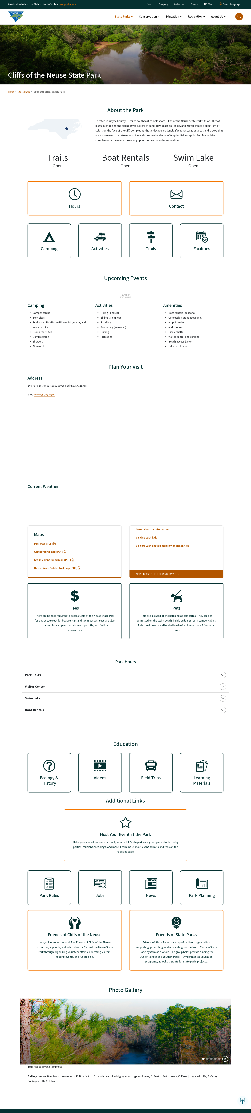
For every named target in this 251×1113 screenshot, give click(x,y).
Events (194, 4)
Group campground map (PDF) (54, 560)
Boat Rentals (34, 710)
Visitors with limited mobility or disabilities (162, 546)
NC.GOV (208, 4)
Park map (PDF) (45, 544)
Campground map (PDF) (50, 552)
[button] (239, 16)
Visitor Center (35, 686)
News (150, 4)
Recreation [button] (195, 16)
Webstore (179, 4)
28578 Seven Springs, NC (92, 504)
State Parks (24, 92)
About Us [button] (217, 16)
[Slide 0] (203, 1059)
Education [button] (172, 16)
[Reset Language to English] (220, 4)
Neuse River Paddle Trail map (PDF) (57, 568)
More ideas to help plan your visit (156, 574)
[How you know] (67, 4)
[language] (231, 4)
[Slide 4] (219, 1059)
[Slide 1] (207, 1059)
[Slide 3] (215, 1059)
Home (11, 92)
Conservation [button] (148, 16)
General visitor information (153, 530)
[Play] (225, 1059)
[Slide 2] (211, 1059)
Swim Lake (32, 698)
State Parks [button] (122, 16)
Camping (163, 4)
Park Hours (33, 675)
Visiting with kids (146, 538)
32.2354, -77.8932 (44, 395)
